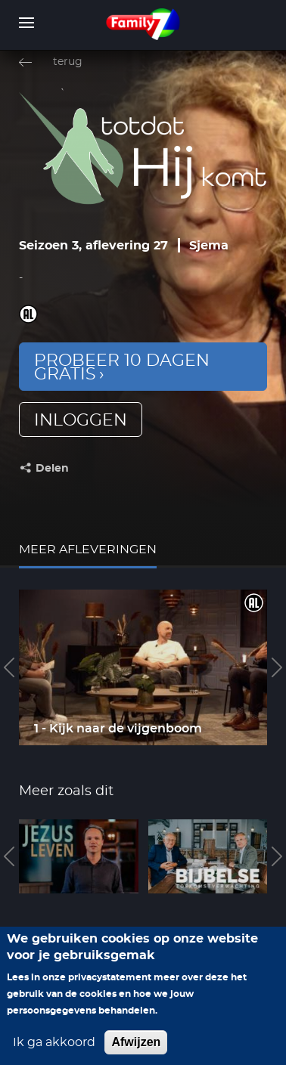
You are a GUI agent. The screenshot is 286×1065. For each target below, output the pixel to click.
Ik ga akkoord (54, 1055)
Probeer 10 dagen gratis (122, 367)
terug (67, 62)
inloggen (80, 420)
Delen (52, 468)
